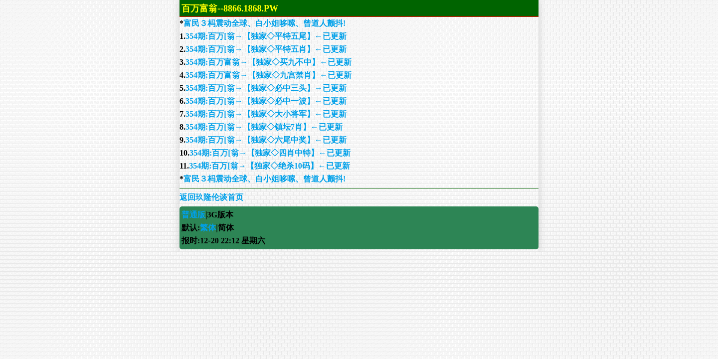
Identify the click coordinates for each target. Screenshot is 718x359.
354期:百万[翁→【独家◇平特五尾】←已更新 (266, 36)
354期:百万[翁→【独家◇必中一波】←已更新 (266, 101)
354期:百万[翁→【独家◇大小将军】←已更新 (266, 114)
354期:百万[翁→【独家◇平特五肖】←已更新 (266, 49)
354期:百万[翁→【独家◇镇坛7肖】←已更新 (264, 127)
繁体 (208, 227)
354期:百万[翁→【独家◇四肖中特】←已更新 (270, 153)
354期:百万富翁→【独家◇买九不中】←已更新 (268, 62)
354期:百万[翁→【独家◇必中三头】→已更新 (266, 88)
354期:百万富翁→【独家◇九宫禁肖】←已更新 (268, 75)
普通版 (193, 214)
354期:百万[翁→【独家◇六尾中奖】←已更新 (266, 140)
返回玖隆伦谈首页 (211, 197)
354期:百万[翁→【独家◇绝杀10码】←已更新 (269, 166)
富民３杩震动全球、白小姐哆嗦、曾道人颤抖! (264, 23)
